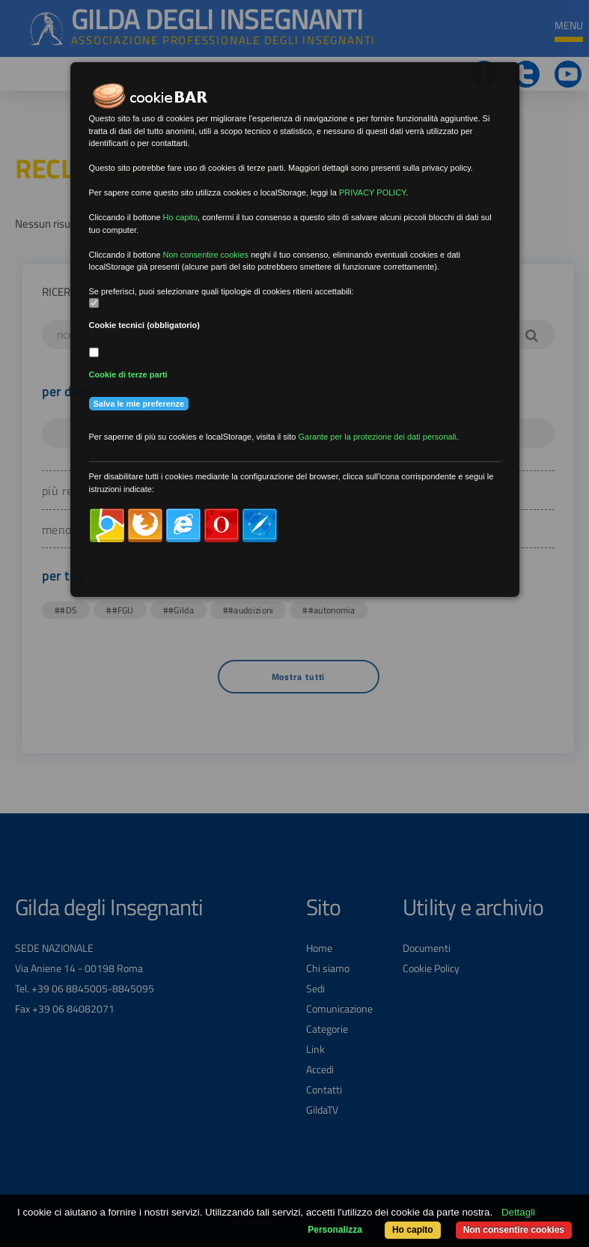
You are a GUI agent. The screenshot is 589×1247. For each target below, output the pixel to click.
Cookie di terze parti (128, 374)
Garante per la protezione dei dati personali (378, 436)
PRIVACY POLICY (372, 192)
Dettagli (518, 1212)
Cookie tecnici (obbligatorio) (145, 325)
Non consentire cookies (513, 1230)
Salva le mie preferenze (139, 403)
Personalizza (335, 1230)
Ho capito (412, 1230)
